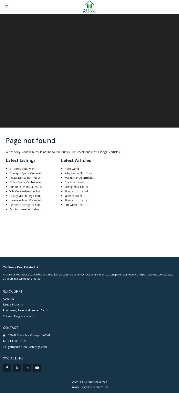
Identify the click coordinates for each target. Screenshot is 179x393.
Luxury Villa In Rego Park (25, 196)
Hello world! (72, 169)
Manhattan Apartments (79, 178)
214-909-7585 (17, 341)
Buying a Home (74, 182)
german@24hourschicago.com (27, 347)
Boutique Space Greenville (26, 173)
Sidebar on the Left (77, 191)
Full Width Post (74, 205)
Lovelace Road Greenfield (25, 200)
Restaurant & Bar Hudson (25, 178)
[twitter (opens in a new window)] (17, 368)
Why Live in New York (78, 173)
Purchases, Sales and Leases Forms (26, 310)
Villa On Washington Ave (24, 191)
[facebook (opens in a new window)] (7, 368)
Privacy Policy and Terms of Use (90, 387)
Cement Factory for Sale (24, 205)
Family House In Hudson (24, 209)
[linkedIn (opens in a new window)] (27, 368)
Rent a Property (13, 304)
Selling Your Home (76, 187)
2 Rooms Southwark (22, 169)
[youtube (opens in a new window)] (37, 368)
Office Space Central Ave (25, 182)
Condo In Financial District (26, 187)
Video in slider (73, 196)
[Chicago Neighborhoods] (18, 316)
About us (8, 298)
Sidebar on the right (77, 200)
